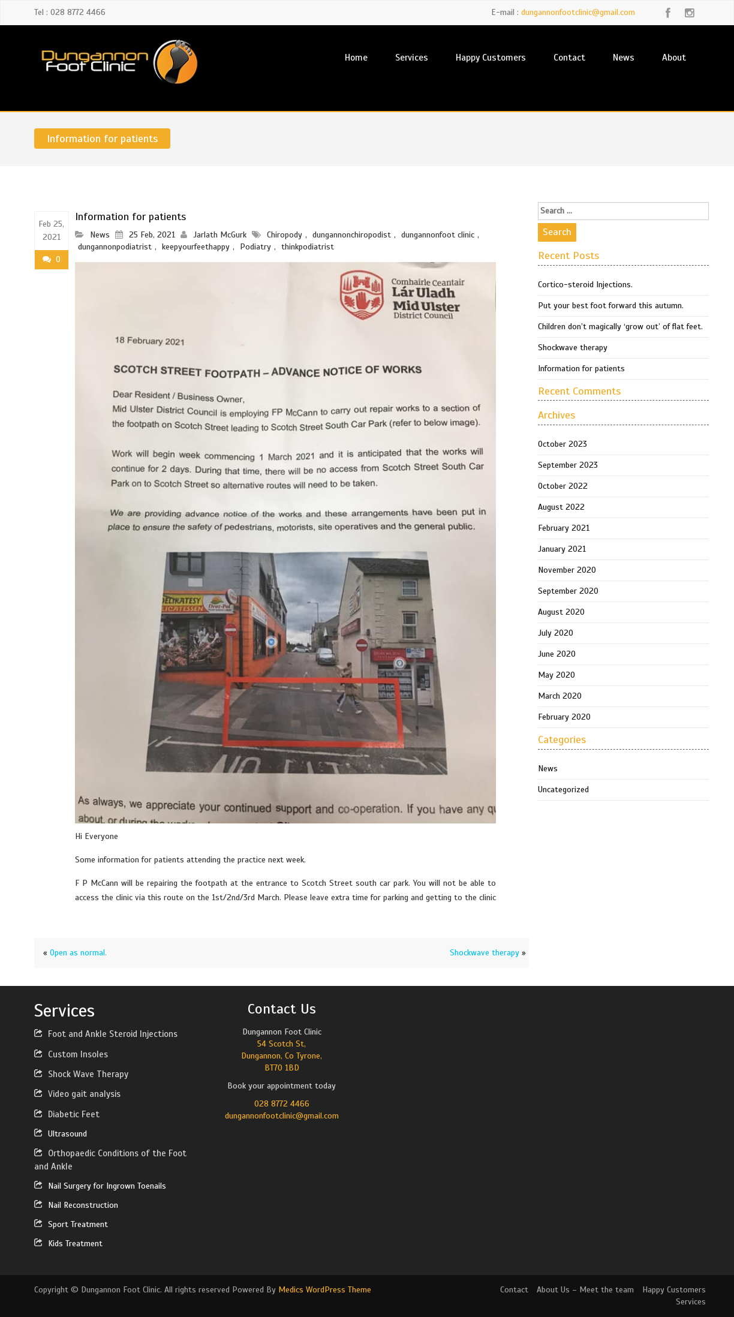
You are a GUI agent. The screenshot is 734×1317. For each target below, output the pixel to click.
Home (356, 57)
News (623, 57)
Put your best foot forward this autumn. (611, 305)
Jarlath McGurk (219, 235)
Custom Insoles (78, 1054)
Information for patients (581, 368)
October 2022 (563, 486)
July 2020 (555, 633)
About (674, 57)
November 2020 (567, 570)
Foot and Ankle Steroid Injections (113, 1034)
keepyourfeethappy (196, 247)
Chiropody (284, 235)
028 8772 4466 (281, 1104)
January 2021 (562, 549)
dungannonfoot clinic (437, 235)
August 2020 (561, 612)
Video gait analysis (84, 1094)
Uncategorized (563, 789)
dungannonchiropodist (351, 235)
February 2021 (563, 528)
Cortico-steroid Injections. (585, 284)
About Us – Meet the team (585, 1290)
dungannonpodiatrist (115, 247)
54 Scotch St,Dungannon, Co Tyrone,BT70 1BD (281, 1056)
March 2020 (560, 696)
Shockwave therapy (484, 953)
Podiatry (255, 247)
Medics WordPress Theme (324, 1290)
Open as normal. (78, 953)
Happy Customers (491, 57)
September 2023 (568, 465)
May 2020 (556, 675)
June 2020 (557, 654)
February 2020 (564, 717)
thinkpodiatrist (307, 247)
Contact (569, 57)
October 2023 (562, 444)
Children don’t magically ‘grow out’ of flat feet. (620, 326)
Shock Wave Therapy (88, 1074)
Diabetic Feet (74, 1114)
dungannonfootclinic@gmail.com (578, 12)
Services (411, 57)
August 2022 (561, 507)
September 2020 (568, 591)
